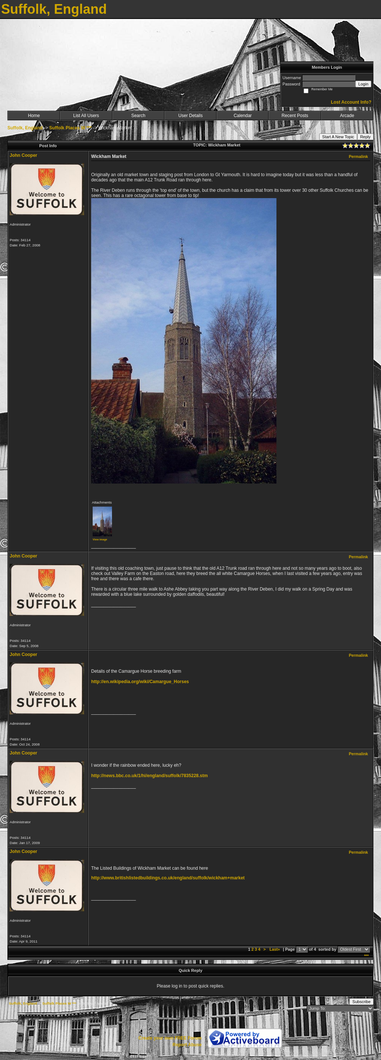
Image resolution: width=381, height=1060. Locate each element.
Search (138, 115)
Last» (275, 949)
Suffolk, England (25, 127)
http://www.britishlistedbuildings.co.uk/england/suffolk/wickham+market (168, 877)
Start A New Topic (338, 137)
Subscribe (361, 1001)
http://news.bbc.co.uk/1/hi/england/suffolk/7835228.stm (149, 775)
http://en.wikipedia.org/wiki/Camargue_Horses (140, 681)
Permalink (358, 156)
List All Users (86, 115)
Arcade (347, 115)
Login (363, 84)
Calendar (243, 115)
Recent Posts (295, 115)
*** (366, 956)
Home (34, 115)
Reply (365, 137)
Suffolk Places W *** (70, 127)
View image (100, 539)
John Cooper (23, 155)
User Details (190, 115)
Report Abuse (187, 1044)
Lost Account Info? (351, 102)
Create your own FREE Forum (170, 1038)
